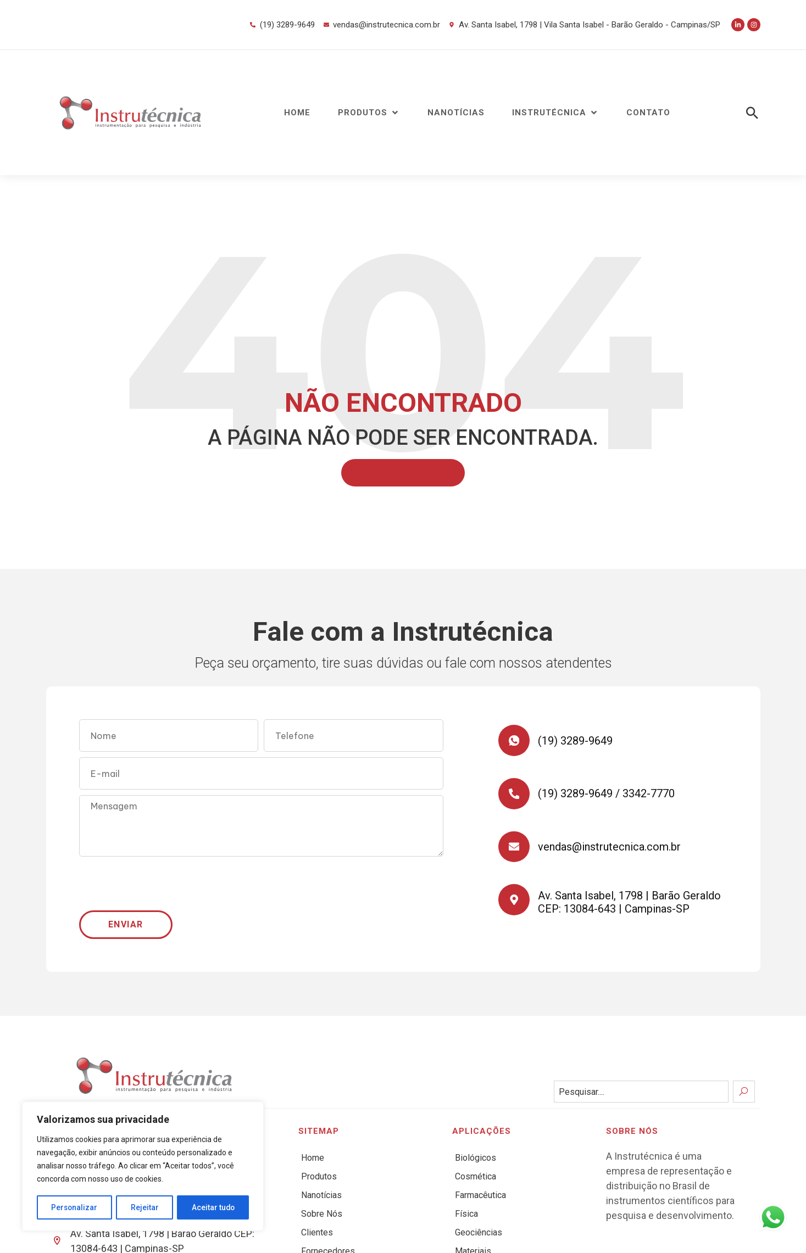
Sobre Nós (321, 1214)
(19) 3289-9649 (577, 741)
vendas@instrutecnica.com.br (611, 851)
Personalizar (74, 1207)
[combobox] (641, 1092)
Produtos (319, 1176)
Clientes (317, 1232)
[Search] (744, 1092)
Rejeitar (145, 1207)
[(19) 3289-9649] (514, 741)
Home (312, 1158)
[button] (368, 113)
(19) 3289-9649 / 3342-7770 (608, 796)
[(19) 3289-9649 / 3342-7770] (514, 796)
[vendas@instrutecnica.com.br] (514, 851)
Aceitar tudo (213, 1207)
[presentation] (162, 883)
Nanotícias (321, 1195)
